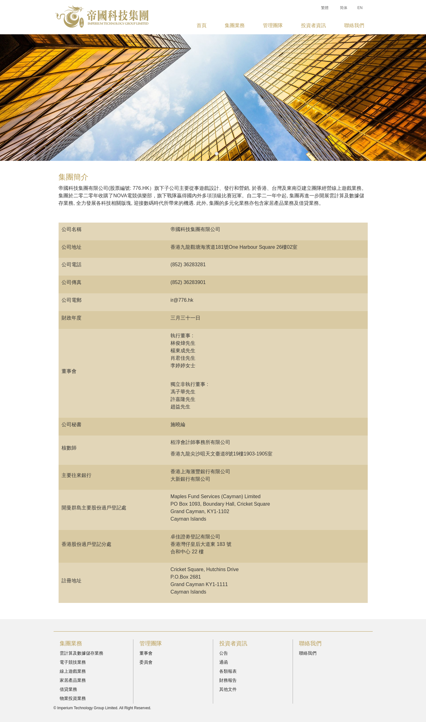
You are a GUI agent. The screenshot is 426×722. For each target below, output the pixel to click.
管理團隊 (273, 25)
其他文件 (228, 689)
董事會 (146, 653)
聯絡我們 (354, 25)
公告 (223, 653)
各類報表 (228, 671)
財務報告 (228, 680)
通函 (223, 662)
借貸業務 (68, 689)
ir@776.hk (181, 300)
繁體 (324, 8)
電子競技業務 (73, 662)
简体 (343, 8)
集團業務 (235, 25)
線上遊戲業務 (73, 671)
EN (360, 8)
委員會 (146, 662)
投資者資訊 (313, 25)
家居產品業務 (73, 680)
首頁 (202, 25)
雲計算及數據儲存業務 (81, 653)
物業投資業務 (73, 698)
